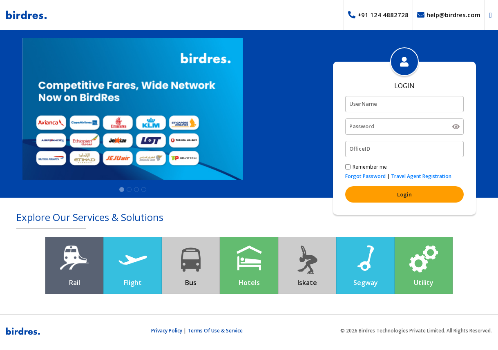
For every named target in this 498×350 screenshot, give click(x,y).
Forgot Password (365, 176)
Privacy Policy (166, 330)
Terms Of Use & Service (215, 330)
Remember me (370, 166)
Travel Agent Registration (421, 176)
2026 (351, 330)
